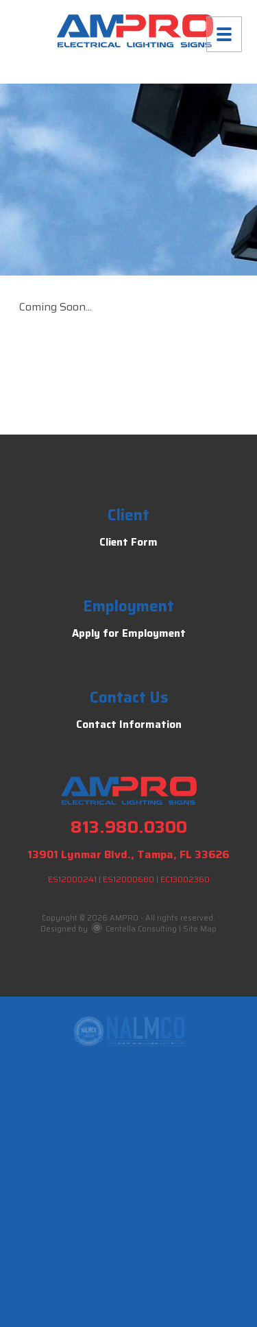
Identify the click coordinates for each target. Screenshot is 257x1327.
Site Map (200, 929)
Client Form (128, 542)
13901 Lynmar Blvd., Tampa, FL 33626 (128, 854)
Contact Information (129, 724)
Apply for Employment (129, 633)
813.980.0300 (129, 827)
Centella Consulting (134, 929)
